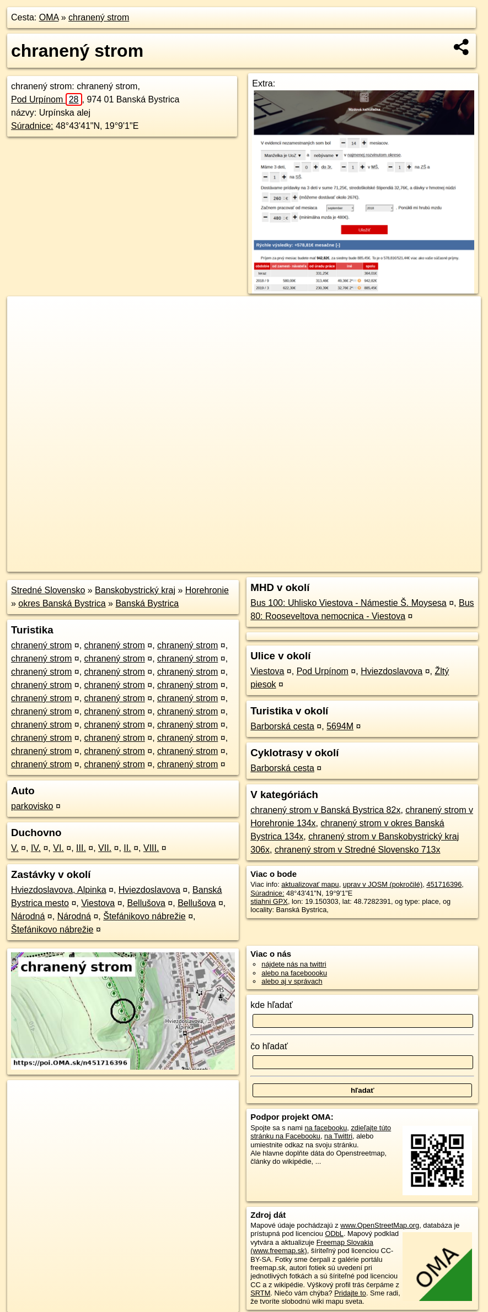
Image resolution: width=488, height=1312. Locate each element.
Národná (28, 916)
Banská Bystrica (147, 603)
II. (127, 848)
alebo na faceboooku (294, 973)
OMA (49, 17)
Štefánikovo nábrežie (144, 916)
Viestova (98, 903)
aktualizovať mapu (310, 884)
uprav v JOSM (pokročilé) (382, 884)
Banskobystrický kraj (135, 590)
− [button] (26, 332)
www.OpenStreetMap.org (379, 1225)
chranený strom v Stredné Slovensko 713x (358, 849)
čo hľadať (269, 1046)
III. (81, 848)
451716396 (444, 884)
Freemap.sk (351, 563)
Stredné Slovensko (48, 590)
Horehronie (207, 590)
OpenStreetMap (293, 563)
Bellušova (146, 903)
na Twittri (338, 1136)
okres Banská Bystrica (61, 603)
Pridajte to (350, 1293)
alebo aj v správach (291, 981)
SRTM (260, 1293)
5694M (339, 726)
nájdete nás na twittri (293, 964)
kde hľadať (271, 1005)
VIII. (151, 848)
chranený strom (98, 17)
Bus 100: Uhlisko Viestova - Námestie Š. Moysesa (348, 603)
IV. (36, 848)
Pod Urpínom (46, 99)
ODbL (334, 1233)
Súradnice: (32, 126)
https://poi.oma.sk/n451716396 (432, 563)
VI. (58, 848)
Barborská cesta (282, 726)
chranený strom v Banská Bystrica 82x (325, 810)
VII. (104, 848)
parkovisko (32, 806)
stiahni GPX (269, 901)
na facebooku (325, 1128)
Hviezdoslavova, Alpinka (58, 889)
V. (15, 848)
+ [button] (26, 315)
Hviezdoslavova (149, 889)
